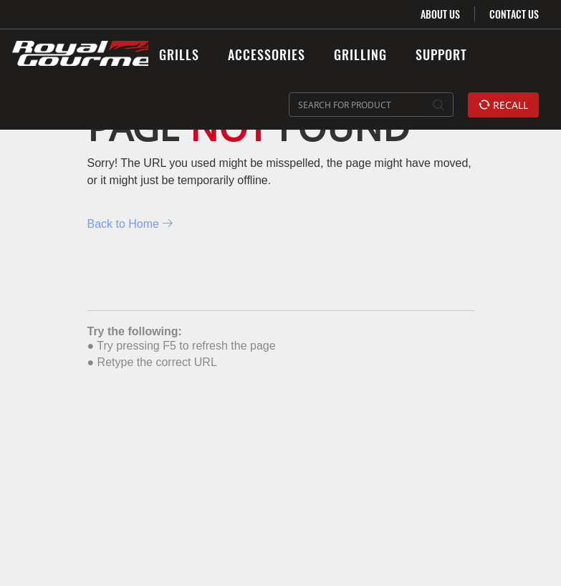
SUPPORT (441, 54)
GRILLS (179, 54)
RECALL (503, 105)
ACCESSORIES (266, 54)
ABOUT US (440, 13)
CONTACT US (514, 13)
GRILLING (360, 54)
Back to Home (130, 224)
